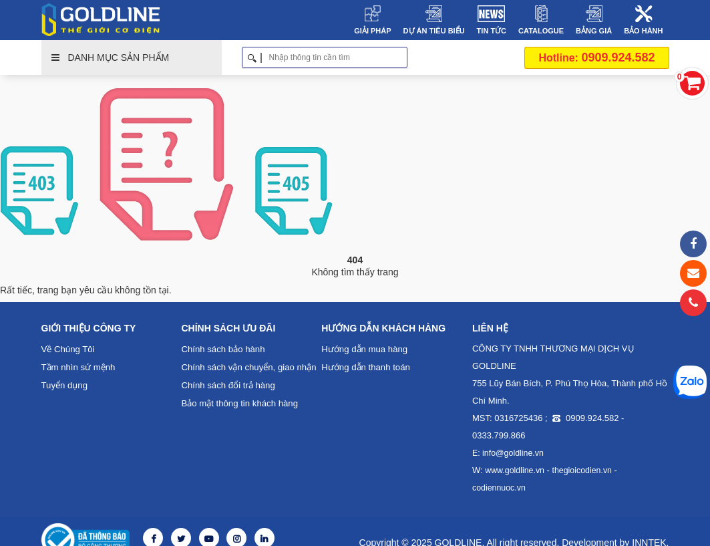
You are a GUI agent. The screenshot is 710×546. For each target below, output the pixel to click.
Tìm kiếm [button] (402, 57)
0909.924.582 (596, 57)
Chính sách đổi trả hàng (227, 385)
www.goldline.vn (513, 470)
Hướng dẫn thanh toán (365, 367)
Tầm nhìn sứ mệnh (78, 367)
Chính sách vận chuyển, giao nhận (248, 367)
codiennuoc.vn (641, 470)
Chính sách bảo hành (222, 349)
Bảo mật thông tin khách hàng (238, 403)
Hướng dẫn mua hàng (363, 349)
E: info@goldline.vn (507, 453)
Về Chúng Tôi (67, 349)
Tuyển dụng (64, 385)
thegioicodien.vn (579, 470)
